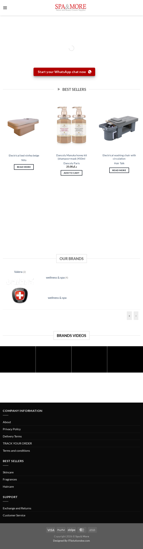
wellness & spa (55, 277)
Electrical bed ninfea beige (24, 155)
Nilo (23, 160)
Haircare (8, 486)
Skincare (8, 472)
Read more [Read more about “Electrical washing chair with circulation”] (119, 170)
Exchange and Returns (17, 508)
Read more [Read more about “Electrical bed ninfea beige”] (24, 167)
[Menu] (5, 7)
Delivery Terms (12, 436)
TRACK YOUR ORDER (17, 443)
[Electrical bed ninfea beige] (24, 125)
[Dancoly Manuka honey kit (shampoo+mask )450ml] (71, 125)
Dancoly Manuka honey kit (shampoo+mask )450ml (71, 157)
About (7, 422)
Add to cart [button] (71, 173)
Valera (18, 271)
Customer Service (14, 515)
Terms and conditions (16, 450)
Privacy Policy (12, 429)
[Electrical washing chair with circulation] (119, 125)
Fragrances (10, 479)
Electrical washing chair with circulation (119, 157)
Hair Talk (119, 163)
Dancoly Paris (71, 163)
